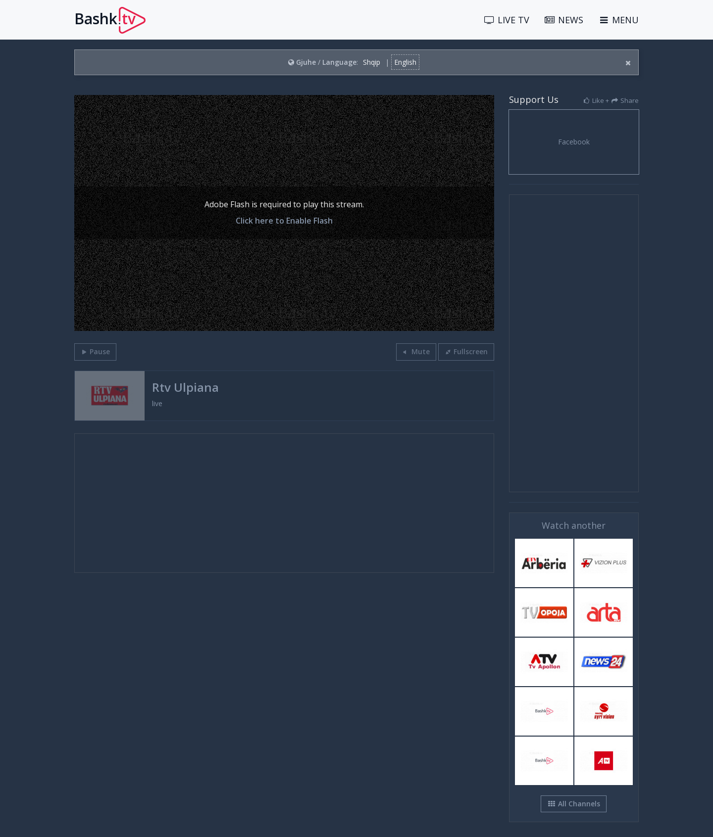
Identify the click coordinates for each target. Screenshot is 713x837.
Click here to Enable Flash (284, 220)
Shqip (371, 62)
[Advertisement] (284, 503)
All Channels (573, 803)
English (405, 62)
